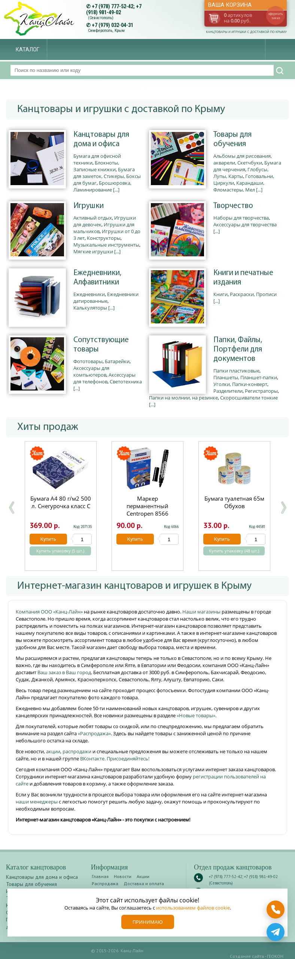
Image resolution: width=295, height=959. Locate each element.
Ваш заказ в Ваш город (64, 672)
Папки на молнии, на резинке (183, 397)
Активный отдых (92, 217)
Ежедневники (89, 294)
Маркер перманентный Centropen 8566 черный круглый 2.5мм (147, 513)
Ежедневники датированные (106, 297)
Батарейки (117, 361)
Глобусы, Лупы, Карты (240, 173)
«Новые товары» (196, 715)
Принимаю (148, 922)
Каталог (27, 49)
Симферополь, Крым (106, 30)
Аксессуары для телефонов (104, 378)
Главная (100, 876)
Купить (48, 539)
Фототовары (88, 361)
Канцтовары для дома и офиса (101, 139)
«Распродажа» (94, 733)
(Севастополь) (100, 17)
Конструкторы (104, 238)
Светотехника (126, 381)
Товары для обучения (232, 139)
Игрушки (88, 206)
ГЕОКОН (275, 956)
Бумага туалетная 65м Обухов (234, 502)
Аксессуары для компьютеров (91, 371)
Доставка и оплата (144, 883)
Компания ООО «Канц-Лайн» (50, 611)
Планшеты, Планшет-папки (245, 377)
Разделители (228, 390)
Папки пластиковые (236, 370)
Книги (220, 294)
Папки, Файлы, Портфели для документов (237, 349)
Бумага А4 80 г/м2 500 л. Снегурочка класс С (60, 502)
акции (53, 751)
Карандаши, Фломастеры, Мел (238, 186)
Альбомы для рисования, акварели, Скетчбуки (242, 159)
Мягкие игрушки (93, 251)
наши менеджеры (37, 801)
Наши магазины (202, 611)
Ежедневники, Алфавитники (97, 277)
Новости (122, 876)
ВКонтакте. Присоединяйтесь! (114, 758)
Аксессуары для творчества (245, 224)
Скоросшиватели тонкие (249, 397)
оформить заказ (275, 16)
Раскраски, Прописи (253, 294)
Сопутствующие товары (101, 344)
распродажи (77, 751)
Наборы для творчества (241, 217)
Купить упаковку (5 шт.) (60, 551)
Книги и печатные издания (243, 277)
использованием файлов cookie (193, 907)
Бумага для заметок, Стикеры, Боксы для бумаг (107, 176)
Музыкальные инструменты (106, 244)
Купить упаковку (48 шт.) (234, 551)
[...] (116, 189)
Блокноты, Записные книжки (96, 166)
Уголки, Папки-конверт (240, 384)
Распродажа (105, 883)
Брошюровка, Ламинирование (102, 186)
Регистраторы (261, 390)
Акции (143, 876)
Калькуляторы (90, 307)
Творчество (233, 206)
